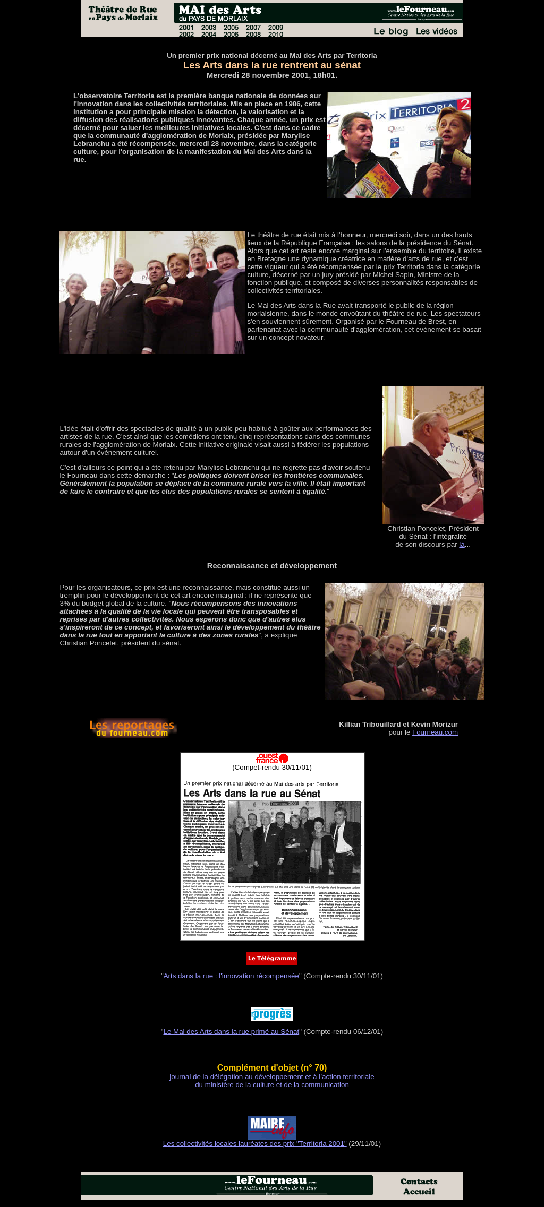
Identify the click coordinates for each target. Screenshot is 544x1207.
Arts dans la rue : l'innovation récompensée (231, 976)
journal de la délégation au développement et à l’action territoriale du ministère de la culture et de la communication (271, 1081)
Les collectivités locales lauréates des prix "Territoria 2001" (255, 1144)
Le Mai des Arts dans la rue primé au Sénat (232, 1032)
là (461, 544)
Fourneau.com (435, 732)
